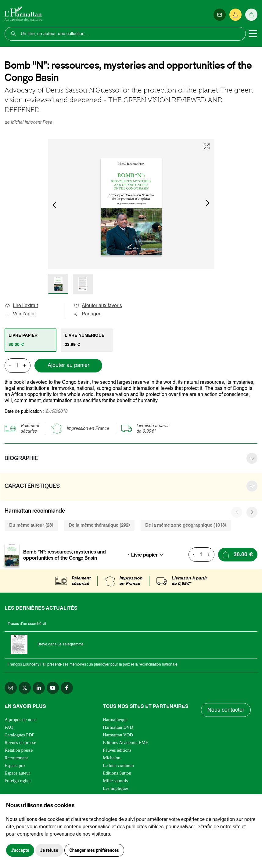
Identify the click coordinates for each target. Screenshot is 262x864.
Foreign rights (18, 780)
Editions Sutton (117, 773)
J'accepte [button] (20, 850)
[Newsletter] (220, 15)
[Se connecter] (235, 15)
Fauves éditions (117, 750)
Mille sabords (115, 780)
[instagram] (11, 688)
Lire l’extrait (21, 305)
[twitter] (25, 688)
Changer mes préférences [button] (94, 850)
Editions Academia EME (125, 742)
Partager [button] (87, 314)
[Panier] (251, 15)
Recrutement (16, 757)
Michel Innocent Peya (31, 122)
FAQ (9, 727)
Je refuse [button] (49, 850)
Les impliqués (116, 788)
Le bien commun (118, 765)
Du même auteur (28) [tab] (31, 525)
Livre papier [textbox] (144, 554)
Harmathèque (115, 719)
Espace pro (15, 765)
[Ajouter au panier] (237, 554)
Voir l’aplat (20, 314)
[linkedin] (39, 688)
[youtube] (53, 688)
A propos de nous (21, 719)
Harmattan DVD (118, 727)
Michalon (111, 757)
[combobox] (149, 555)
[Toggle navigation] (252, 33)
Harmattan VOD (118, 734)
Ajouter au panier (68, 365)
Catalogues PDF (19, 734)
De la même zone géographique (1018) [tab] (185, 525)
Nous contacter (225, 710)
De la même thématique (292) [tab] (99, 525)
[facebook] (67, 688)
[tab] (30, 340)
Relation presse (19, 750)
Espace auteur (17, 773)
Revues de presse (20, 742)
